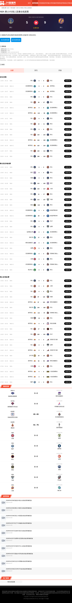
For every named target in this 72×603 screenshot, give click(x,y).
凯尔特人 (30, 269)
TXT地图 (46, 598)
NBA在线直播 (11, 582)
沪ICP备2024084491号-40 (30, 598)
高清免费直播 (5, 40)
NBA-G (12, 86)
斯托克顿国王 (29, 242)
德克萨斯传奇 (54, 210)
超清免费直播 (16, 40)
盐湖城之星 (30, 232)
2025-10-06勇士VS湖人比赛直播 (24, 8)
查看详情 (67, 80)
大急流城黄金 (54, 371)
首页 (29, 3)
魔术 (31, 382)
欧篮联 (12, 411)
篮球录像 (46, 3)
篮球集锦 (63, 3)
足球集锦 (69, 3)
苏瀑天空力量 (54, 339)
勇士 (31, 80)
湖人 (51, 80)
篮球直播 (35, 3)
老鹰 (31, 248)
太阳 (51, 286)
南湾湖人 (52, 86)
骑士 (51, 194)
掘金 (31, 205)
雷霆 (51, 296)
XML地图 (41, 598)
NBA (11, 80)
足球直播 (41, 3)
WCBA (12, 401)
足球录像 (52, 3)
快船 (31, 178)
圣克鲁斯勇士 (29, 86)
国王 (31, 172)
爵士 (51, 291)
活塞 (31, 259)
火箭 (51, 188)
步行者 (31, 355)
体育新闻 (58, 3)
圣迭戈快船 (53, 323)
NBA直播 (13, 8)
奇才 (51, 221)
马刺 (51, 199)
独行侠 (31, 237)
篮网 (51, 226)
